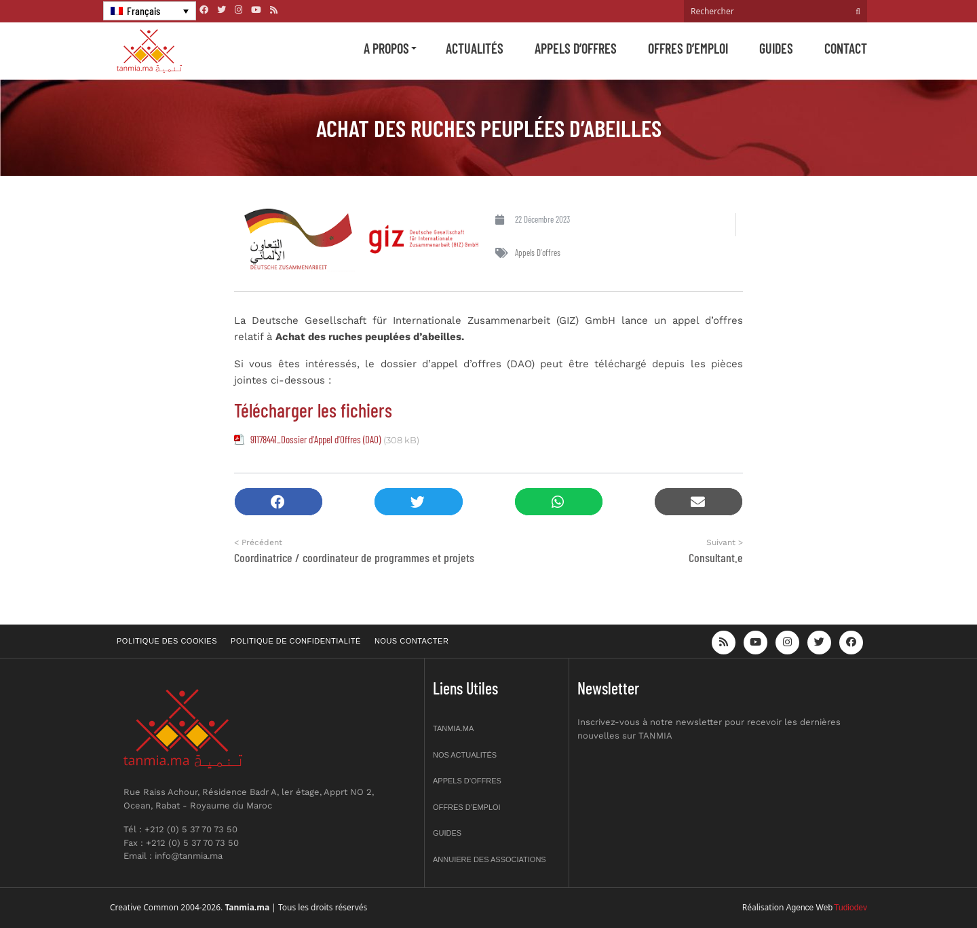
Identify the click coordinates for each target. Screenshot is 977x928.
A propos (386, 48)
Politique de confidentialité (296, 641)
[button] (278, 502)
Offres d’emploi (688, 48)
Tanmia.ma (453, 728)
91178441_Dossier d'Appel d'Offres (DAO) (315, 439)
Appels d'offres (537, 252)
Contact (845, 48)
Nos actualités (465, 755)
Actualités (474, 48)
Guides (776, 48)
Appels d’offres (576, 48)
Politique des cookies (167, 641)
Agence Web (809, 907)
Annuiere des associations (489, 859)
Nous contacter (411, 641)
